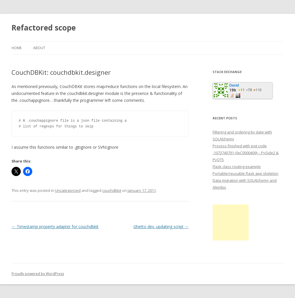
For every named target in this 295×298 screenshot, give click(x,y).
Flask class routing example (237, 166)
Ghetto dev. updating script (161, 226)
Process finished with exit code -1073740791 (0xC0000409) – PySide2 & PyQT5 (246, 152)
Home (17, 47)
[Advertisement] (231, 222)
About (39, 47)
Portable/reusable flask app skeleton (245, 173)
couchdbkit (111, 190)
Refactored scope (44, 27)
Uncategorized (68, 190)
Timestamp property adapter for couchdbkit (55, 226)
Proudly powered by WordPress (38, 273)
